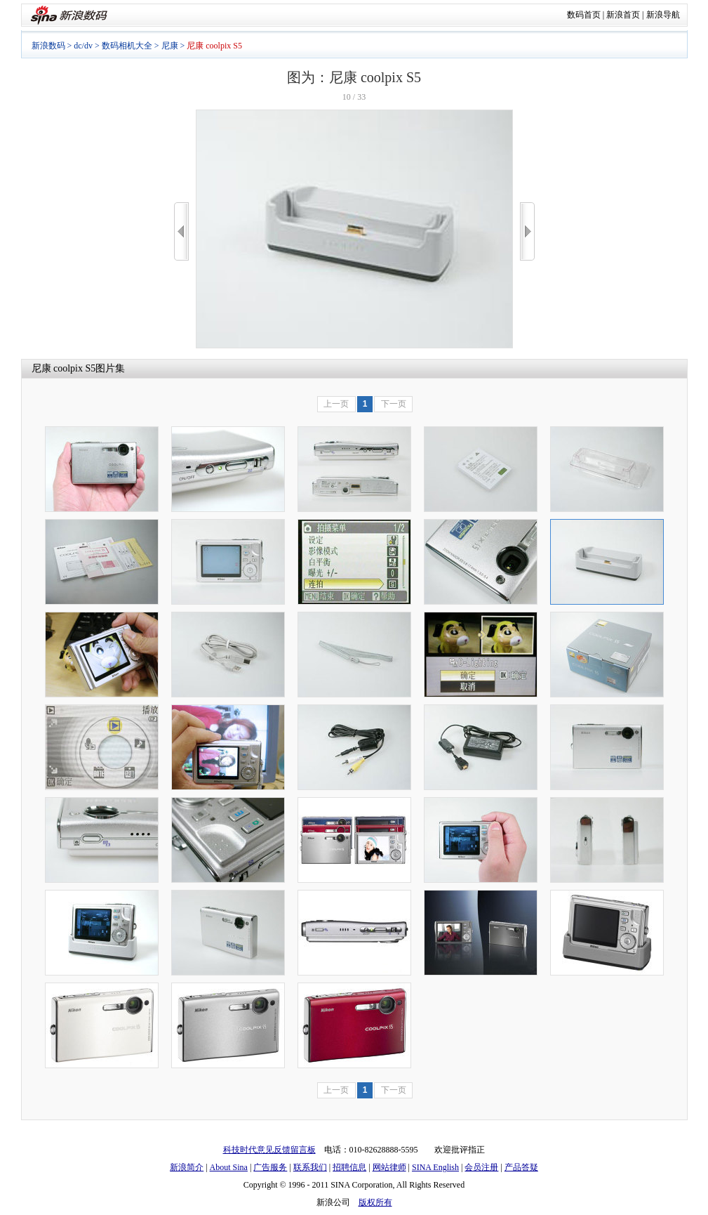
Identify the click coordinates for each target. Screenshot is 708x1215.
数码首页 (584, 15)
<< (181, 231)
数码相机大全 (127, 46)
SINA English (435, 1167)
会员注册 (481, 1167)
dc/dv (83, 46)
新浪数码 (48, 46)
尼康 (169, 46)
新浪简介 (186, 1167)
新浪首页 (623, 15)
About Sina (229, 1167)
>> (527, 231)
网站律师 (389, 1167)
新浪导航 (663, 15)
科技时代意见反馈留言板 (269, 1150)
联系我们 (310, 1167)
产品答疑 (521, 1167)
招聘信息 (349, 1167)
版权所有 (375, 1202)
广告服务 (270, 1167)
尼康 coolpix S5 (64, 368)
